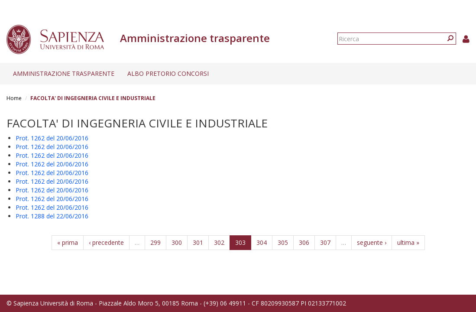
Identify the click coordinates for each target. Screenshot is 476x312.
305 (283, 242)
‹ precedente (106, 242)
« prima (67, 242)
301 (198, 242)
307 (325, 242)
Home (14, 98)
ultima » (408, 242)
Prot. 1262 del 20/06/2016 (52, 138)
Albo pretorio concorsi (168, 73)
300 (177, 242)
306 (304, 242)
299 (155, 242)
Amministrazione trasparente (63, 73)
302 (219, 242)
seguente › (371, 242)
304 (261, 242)
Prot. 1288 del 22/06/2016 (52, 216)
